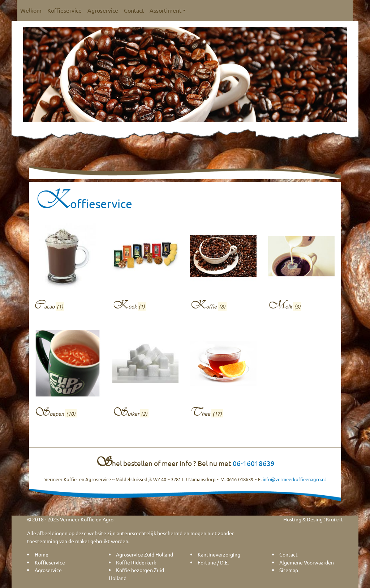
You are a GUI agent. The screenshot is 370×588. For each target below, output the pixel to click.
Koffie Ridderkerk (136, 562)
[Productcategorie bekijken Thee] (223, 376)
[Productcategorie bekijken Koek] (145, 269)
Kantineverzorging (219, 554)
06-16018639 (254, 463)
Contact (134, 10)
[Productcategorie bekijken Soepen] (67, 376)
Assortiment (168, 10)
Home (41, 554)
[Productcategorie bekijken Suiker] (145, 376)
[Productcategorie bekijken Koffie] (223, 269)
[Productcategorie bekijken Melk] (301, 269)
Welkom (31, 10)
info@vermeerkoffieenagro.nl (294, 479)
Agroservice (102, 10)
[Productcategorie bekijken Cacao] (67, 269)
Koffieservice (64, 10)
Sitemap (288, 570)
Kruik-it (334, 519)
